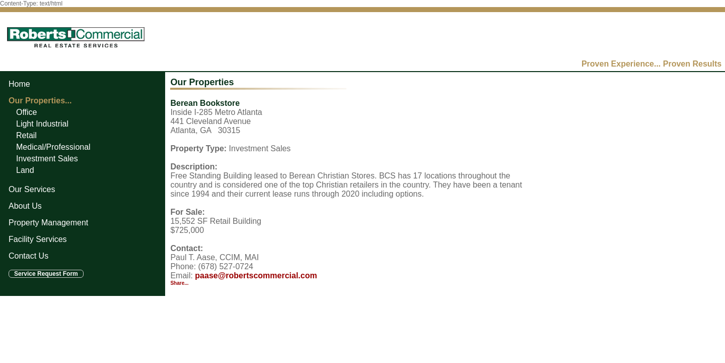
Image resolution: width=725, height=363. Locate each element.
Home (19, 84)
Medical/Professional (53, 147)
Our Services (32, 189)
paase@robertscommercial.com (256, 275)
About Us (25, 206)
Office (26, 112)
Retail (26, 135)
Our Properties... (40, 100)
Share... (179, 283)
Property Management (48, 222)
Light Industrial (42, 123)
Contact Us (28, 256)
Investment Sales (47, 158)
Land (25, 170)
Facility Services (38, 239)
